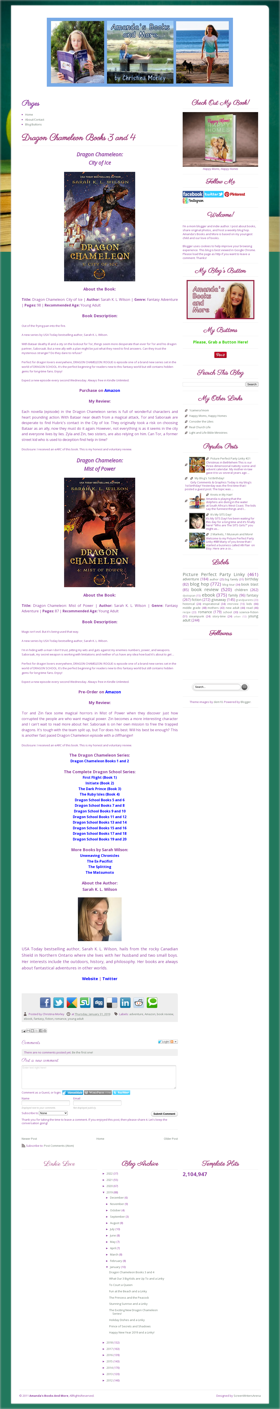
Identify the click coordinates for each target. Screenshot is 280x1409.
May (113, 1242)
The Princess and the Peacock (129, 1298)
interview (232, 604)
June (113, 1235)
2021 (110, 1180)
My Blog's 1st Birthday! (209, 478)
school (227, 612)
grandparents (244, 600)
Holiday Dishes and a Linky (127, 1320)
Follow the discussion (174, 1042)
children (241, 589)
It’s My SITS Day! (220, 514)
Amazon (150, 1014)
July (112, 1229)
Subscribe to (45, 1113)
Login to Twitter (121, 1092)
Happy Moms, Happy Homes (208, 416)
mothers (213, 608)
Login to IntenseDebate (72, 1092)
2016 (110, 1355)
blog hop (199, 584)
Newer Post (29, 1139)
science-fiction (248, 612)
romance (60, 1019)
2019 (110, 1192)
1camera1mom (199, 410)
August (115, 1223)
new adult (232, 608)
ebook (28, 1019)
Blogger (246, 702)
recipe (187, 612)
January (115, 1267)
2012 (110, 1380)
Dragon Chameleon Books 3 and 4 (131, 1272)
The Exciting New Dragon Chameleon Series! (133, 1312)
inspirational (211, 604)
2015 (110, 1361)
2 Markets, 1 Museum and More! (231, 534)
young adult (76, 1019)
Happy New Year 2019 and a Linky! (131, 1332)
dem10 (218, 702)
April (113, 1248)
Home (29, 114)
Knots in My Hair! (221, 495)
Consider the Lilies (201, 421)
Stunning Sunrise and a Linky (128, 1304)
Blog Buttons (33, 124)
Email (76, 1098)
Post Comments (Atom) (59, 1146)
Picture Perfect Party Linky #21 (230, 458)
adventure (136, 1014)
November (117, 1204)
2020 (110, 1186)
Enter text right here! (99, 1077)
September (118, 1217)
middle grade (192, 608)
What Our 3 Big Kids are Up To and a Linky (136, 1278)
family (233, 595)
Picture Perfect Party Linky (214, 574)
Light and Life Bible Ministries (208, 433)
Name (26, 1098)
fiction (49, 1019)
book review (165, 1014)
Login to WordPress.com (98, 1092)
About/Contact (34, 120)
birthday (251, 579)
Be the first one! (82, 1052)
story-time (219, 616)
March (114, 1254)
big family (231, 579)
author (214, 579)
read (249, 608)
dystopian (189, 595)
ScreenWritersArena (247, 1396)
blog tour (228, 584)
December (117, 1197)
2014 (110, 1368)
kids (249, 604)
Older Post (171, 1139)
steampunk (196, 616)
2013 (110, 1374)
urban (237, 616)
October (115, 1210)
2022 (110, 1173)
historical (189, 604)
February (116, 1261)
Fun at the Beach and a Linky (128, 1291)
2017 (110, 1349)
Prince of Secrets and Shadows (130, 1326)
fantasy (39, 1019)
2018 (110, 1342)
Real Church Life (200, 427)
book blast (249, 584)
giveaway (218, 599)
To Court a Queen (121, 1285)
